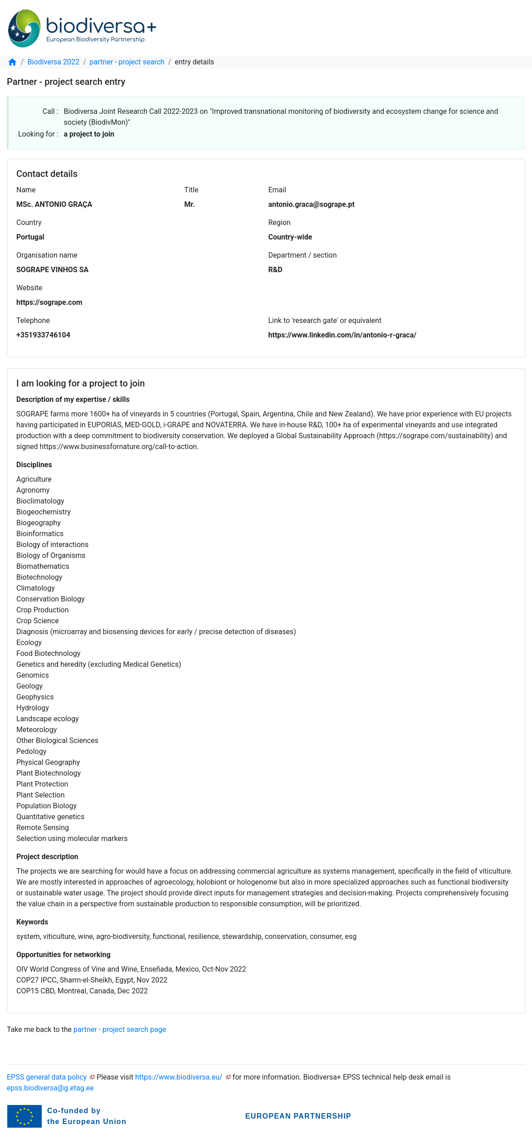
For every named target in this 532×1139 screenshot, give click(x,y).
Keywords (32, 922)
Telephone (33, 320)
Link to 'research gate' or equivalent (325, 320)
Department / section (302, 255)
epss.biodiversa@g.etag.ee (50, 1088)
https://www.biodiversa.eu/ (179, 1077)
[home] (12, 62)
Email (277, 190)
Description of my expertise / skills (73, 399)
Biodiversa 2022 (53, 62)
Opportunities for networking (63, 954)
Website (29, 288)
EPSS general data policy (47, 1077)
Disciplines (34, 464)
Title (191, 190)
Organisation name (47, 255)
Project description (47, 856)
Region (279, 222)
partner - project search (127, 62)
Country (29, 222)
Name (26, 190)
